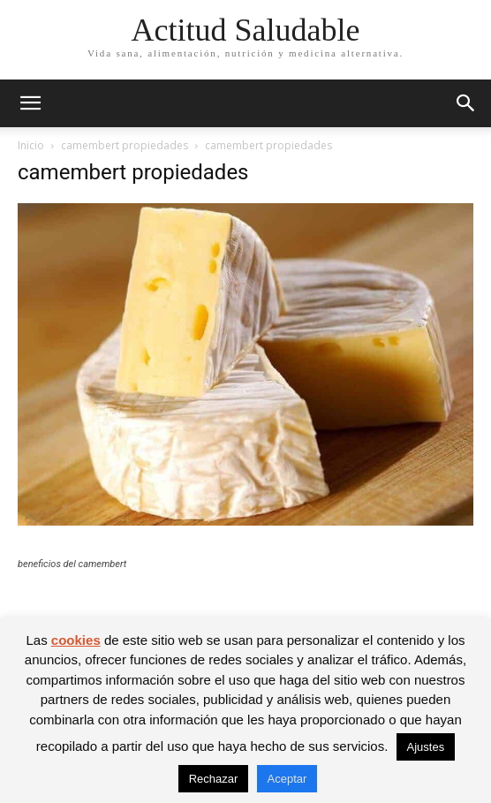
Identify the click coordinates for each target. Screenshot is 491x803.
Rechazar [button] (213, 778)
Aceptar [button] (287, 778)
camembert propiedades (124, 145)
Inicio (31, 145)
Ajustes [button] (426, 747)
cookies (76, 640)
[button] (30, 103)
